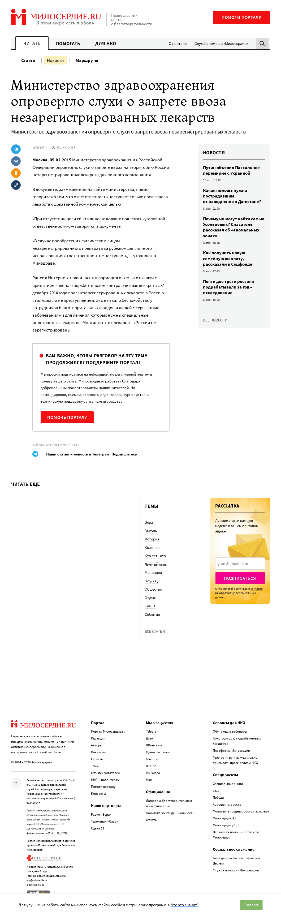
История (152, 538)
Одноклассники (158, 752)
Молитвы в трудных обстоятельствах (241, 811)
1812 (216, 790)
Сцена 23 (97, 828)
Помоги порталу (241, 17)
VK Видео (153, 773)
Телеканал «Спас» (104, 821)
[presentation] (240, 563)
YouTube (152, 759)
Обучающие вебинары (230, 731)
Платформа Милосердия (231, 750)
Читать (31, 43)
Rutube (151, 766)
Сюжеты (97, 759)
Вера (149, 522)
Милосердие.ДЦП (226, 825)
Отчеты (151, 820)
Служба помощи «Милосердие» (221, 43)
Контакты (98, 793)
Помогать (68, 43)
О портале (178, 43)
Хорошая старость (227, 804)
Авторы (96, 745)
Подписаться (240, 578)
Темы (95, 766)
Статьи (28, 60)
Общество (153, 589)
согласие (256, 589)
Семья (150, 605)
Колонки (152, 547)
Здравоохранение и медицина (55, 445)
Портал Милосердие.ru (108, 731)
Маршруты (87, 60)
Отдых (150, 597)
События (152, 614)
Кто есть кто (155, 555)
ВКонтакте (154, 745)
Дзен (149, 738)
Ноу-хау (151, 580)
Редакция (98, 738)
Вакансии (98, 752)
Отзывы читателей (105, 773)
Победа (218, 797)
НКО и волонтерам (105, 779)
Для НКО (105, 43)
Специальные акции (228, 783)
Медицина (153, 572)
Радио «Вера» (101, 814)
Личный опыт (156, 564)
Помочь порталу (67, 417)
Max (149, 779)
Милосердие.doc (225, 818)
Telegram (152, 731)
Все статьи (155, 631)
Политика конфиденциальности (170, 813)
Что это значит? (184, 904)
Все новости (215, 319)
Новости (55, 60)
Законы (151, 530)
